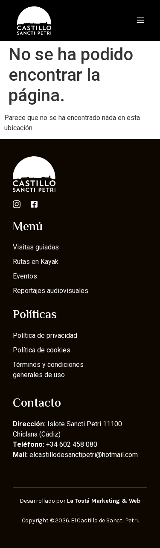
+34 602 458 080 (71, 444)
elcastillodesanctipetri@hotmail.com (83, 455)
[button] (140, 20)
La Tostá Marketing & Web (103, 500)
